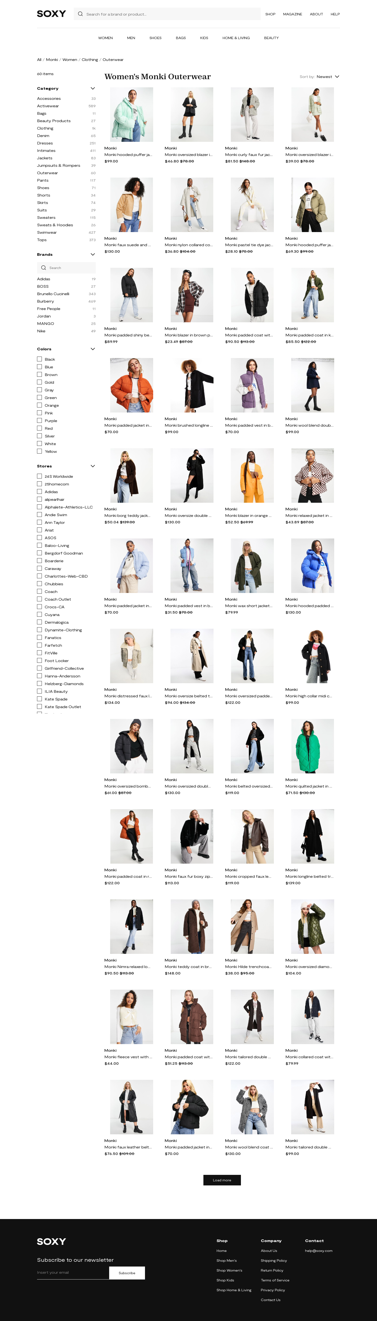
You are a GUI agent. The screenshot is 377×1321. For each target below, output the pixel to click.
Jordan (44, 316)
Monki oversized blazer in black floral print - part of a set (189, 154)
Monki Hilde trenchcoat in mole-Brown (249, 966)
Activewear (48, 105)
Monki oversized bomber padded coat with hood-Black (128, 786)
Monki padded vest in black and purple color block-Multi (249, 425)
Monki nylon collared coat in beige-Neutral (189, 244)
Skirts (42, 202)
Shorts (43, 195)
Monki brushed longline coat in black (189, 425)
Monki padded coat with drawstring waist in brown (189, 1056)
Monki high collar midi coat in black (309, 695)
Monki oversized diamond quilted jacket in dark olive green (309, 966)
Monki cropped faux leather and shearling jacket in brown (249, 876)
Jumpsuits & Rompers (58, 165)
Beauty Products (54, 120)
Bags (181, 38)
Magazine (292, 14)
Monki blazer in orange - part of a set (249, 515)
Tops (42, 239)
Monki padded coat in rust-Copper (128, 876)
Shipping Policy (274, 1260)
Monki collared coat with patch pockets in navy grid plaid (309, 1056)
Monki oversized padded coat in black (249, 695)
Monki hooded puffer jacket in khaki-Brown (309, 244)
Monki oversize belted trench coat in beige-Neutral (189, 695)
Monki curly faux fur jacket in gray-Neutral (249, 154)
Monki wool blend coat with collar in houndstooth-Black (249, 1147)
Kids (204, 38)
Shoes (156, 38)
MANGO (45, 323)
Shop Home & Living (234, 1290)
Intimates (46, 150)
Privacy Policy (273, 1290)
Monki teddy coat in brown (189, 966)
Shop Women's (229, 1270)
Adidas (43, 278)
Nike (41, 331)
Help (335, 14)
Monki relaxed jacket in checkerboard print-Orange (309, 515)
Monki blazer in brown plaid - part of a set (189, 335)
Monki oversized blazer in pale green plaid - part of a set (309, 154)
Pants (43, 180)
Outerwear (47, 172)
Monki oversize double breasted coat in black (189, 515)
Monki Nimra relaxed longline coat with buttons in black (128, 966)
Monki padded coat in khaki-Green (309, 335)
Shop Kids (225, 1280)
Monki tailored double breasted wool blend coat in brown (309, 1147)
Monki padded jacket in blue (128, 605)
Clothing (90, 59)
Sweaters (46, 217)
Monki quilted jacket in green (309, 786)
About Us (269, 1251)
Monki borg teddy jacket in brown (128, 515)
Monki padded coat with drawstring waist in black (249, 335)
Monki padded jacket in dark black (189, 1147)
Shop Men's (227, 1260)
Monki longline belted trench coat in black (309, 876)
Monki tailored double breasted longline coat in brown (249, 1056)
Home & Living (236, 38)
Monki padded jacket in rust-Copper (128, 425)
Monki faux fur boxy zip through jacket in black (189, 876)
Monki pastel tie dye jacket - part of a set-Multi (249, 244)
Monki (52, 59)
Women (105, 38)
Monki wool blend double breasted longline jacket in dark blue (309, 425)
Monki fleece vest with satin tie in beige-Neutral (128, 1056)
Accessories (49, 98)
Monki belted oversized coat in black (249, 786)
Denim (43, 135)
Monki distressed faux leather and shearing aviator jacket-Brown (128, 695)
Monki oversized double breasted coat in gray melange (189, 786)
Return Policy (272, 1270)
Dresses (45, 143)
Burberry (45, 301)
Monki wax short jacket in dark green (249, 605)
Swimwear (47, 232)
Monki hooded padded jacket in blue (309, 605)
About (316, 14)
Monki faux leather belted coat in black (128, 1147)
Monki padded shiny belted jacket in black (128, 335)
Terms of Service (275, 1280)
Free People (48, 308)
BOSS (43, 286)
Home (222, 1251)
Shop (270, 14)
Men (131, 38)
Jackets (44, 157)
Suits (42, 210)
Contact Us (271, 1300)
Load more (222, 1180)
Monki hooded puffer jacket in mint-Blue (128, 154)
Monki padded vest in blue (189, 605)
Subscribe (127, 1273)
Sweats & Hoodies (55, 224)
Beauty (271, 38)
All (39, 59)
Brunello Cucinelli (53, 293)
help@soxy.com (319, 1251)
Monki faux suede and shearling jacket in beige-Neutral (128, 244)
